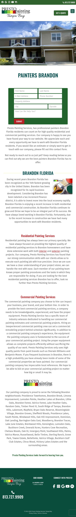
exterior (56, 251)
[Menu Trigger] (73, 11)
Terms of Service (42, 513)
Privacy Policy (33, 513)
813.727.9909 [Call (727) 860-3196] (69, 2)
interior (43, 251)
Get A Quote (61, 12)
